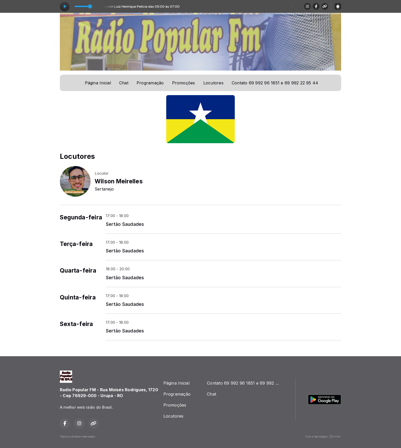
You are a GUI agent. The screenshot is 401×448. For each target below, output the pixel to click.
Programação (150, 82)
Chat (123, 82)
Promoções (183, 82)
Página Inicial (98, 82)
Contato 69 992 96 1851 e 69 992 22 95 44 (275, 82)
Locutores (213, 82)
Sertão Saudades (125, 224)
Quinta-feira (78, 297)
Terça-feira (76, 244)
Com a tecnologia (323, 436)
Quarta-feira (78, 270)
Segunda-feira (81, 217)
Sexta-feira (76, 324)
